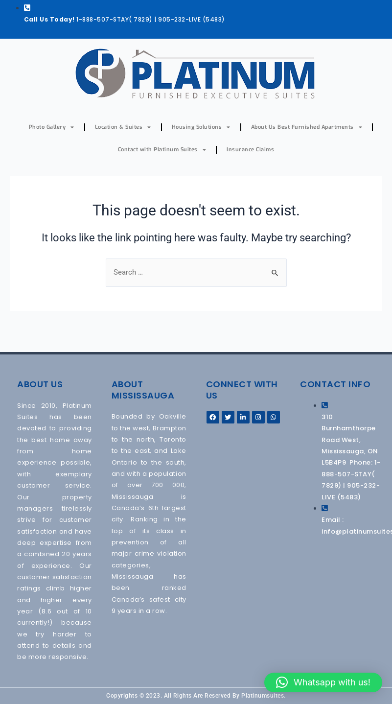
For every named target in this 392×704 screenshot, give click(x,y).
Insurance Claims (250, 149)
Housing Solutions (201, 127)
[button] (323, 682)
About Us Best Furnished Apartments (307, 127)
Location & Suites (123, 127)
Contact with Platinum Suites (162, 149)
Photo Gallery (51, 127)
